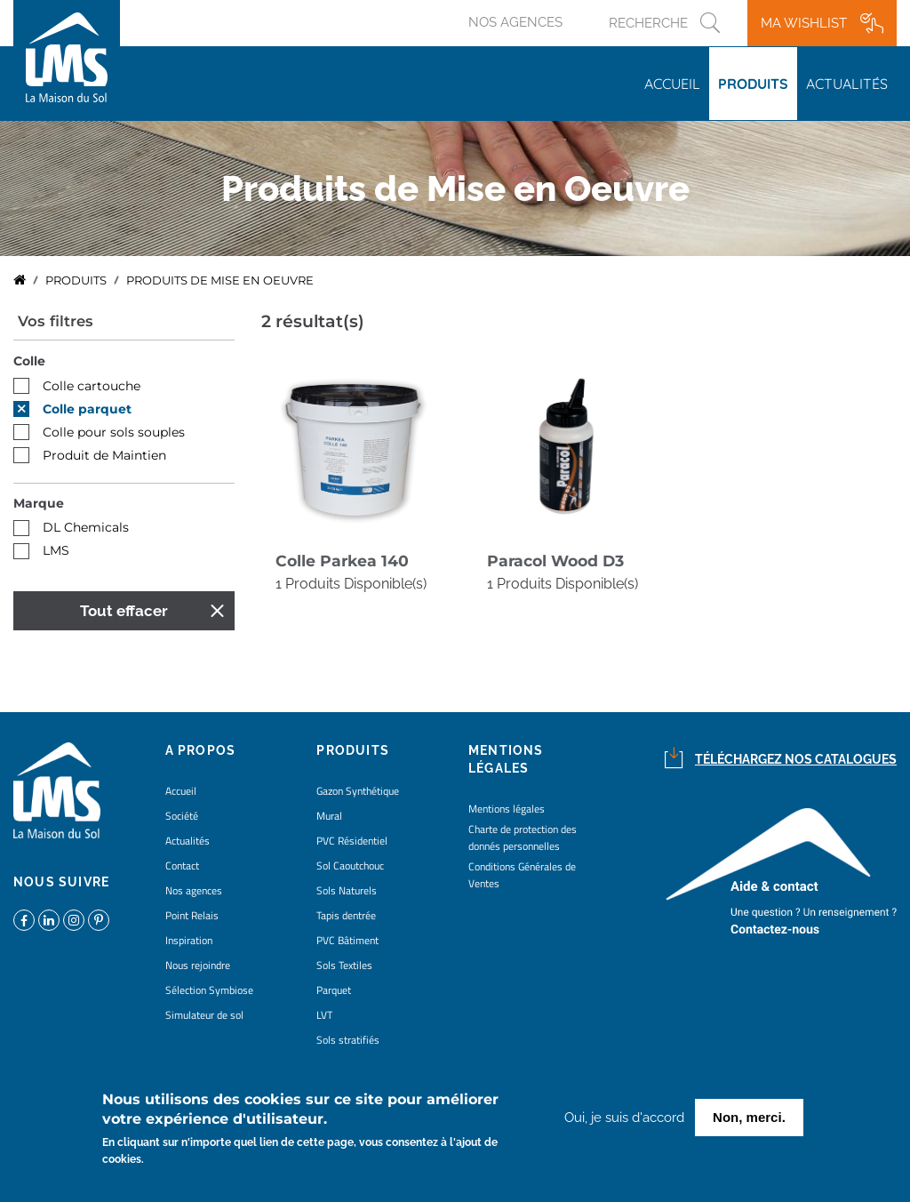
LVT (324, 1014)
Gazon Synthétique (357, 790)
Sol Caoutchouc (350, 865)
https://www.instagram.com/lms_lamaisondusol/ (73, 920)
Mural (329, 815)
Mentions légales (506, 808)
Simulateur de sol (204, 1014)
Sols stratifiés (347, 1039)
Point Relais (192, 915)
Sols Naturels (346, 890)
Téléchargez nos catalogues (796, 759)
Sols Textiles (344, 965)
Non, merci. (749, 1119)
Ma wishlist (804, 23)
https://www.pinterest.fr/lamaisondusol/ (98, 920)
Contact (182, 865)
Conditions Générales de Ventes (522, 875)
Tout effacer (124, 611)
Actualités (847, 83)
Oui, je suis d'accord (624, 1120)
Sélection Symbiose (209, 990)
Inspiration (188, 940)
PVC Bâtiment (347, 940)
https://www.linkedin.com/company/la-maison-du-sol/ (49, 920)
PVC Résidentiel (351, 840)
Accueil (672, 83)
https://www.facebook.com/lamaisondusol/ (24, 920)
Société (181, 815)
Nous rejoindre (197, 965)
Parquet (333, 990)
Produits (753, 83)
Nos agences (515, 22)
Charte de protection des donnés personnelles (522, 837)
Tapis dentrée (346, 915)
